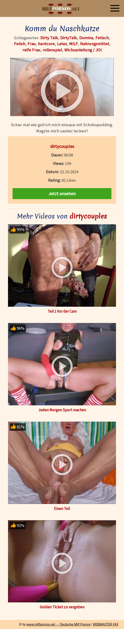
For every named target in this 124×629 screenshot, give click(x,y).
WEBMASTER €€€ (105, 624)
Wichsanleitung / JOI (83, 50)
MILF (73, 43)
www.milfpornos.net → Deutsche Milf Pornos (59, 624)
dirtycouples (62, 146)
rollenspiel (52, 50)
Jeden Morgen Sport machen (62, 409)
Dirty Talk (49, 37)
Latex (62, 43)
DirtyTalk (68, 37)
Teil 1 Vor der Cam (62, 311)
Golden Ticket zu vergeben (62, 607)
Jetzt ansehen (62, 193)
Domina (86, 37)
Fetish (19, 43)
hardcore (46, 43)
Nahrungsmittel (94, 43)
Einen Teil (62, 508)
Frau (31, 43)
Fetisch (102, 37)
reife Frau (31, 50)
